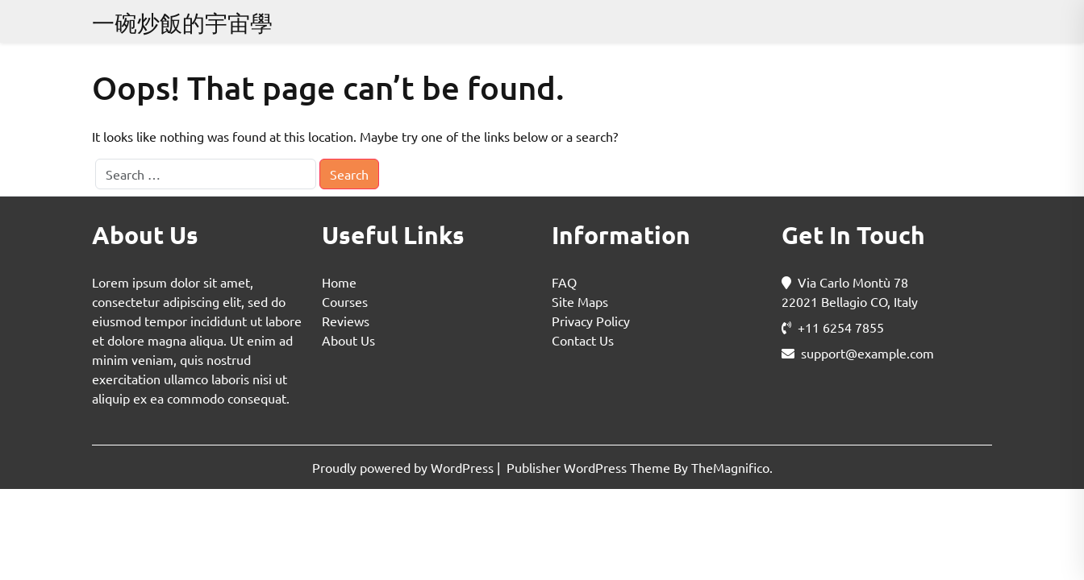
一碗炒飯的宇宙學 (182, 23)
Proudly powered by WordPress (404, 467)
